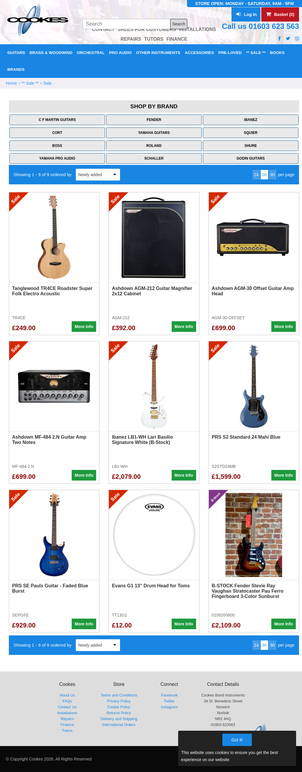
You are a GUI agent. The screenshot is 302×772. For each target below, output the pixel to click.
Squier (250, 133)
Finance (67, 724)
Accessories (199, 52)
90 (272, 174)
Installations (67, 713)
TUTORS (153, 39)
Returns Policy (119, 713)
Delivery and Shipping (119, 719)
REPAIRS (131, 39)
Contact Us (67, 707)
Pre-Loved (230, 52)
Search (178, 24)
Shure (250, 146)
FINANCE (176, 39)
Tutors (67, 730)
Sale (47, 83)
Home (11, 83)
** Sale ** (255, 52)
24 (256, 174)
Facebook (169, 695)
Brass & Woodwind (50, 52)
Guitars (16, 52)
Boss (57, 146)
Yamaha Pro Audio (57, 158)
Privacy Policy (119, 701)
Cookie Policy (118, 707)
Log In (246, 14)
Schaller (153, 158)
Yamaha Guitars (154, 133)
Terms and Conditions (119, 695)
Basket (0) (280, 14)
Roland (153, 146)
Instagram (169, 707)
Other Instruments (158, 52)
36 (264, 174)
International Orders (118, 724)
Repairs (67, 719)
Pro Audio (120, 52)
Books (277, 52)
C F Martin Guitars (57, 120)
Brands (15, 69)
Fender (154, 120)
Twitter (169, 701)
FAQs (67, 701)
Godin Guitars (251, 158)
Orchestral (90, 52)
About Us (67, 695)
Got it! (237, 739)
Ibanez (250, 120)
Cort (57, 133)
